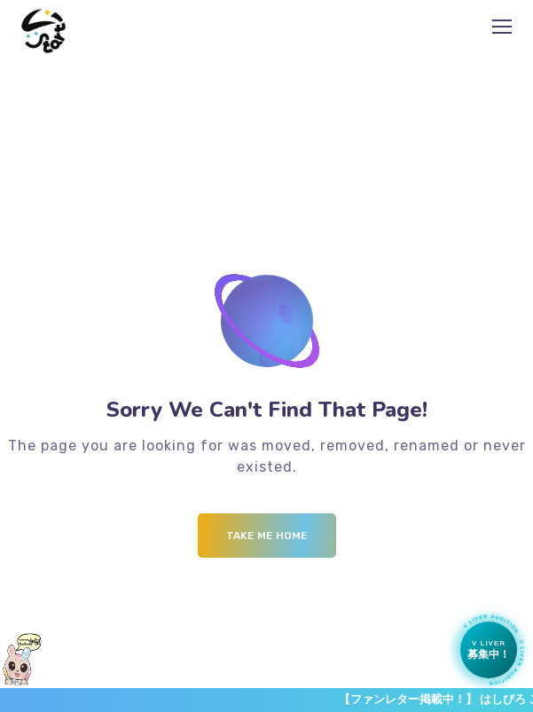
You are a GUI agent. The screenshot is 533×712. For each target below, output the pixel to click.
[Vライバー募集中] (488, 650)
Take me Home (267, 535)
